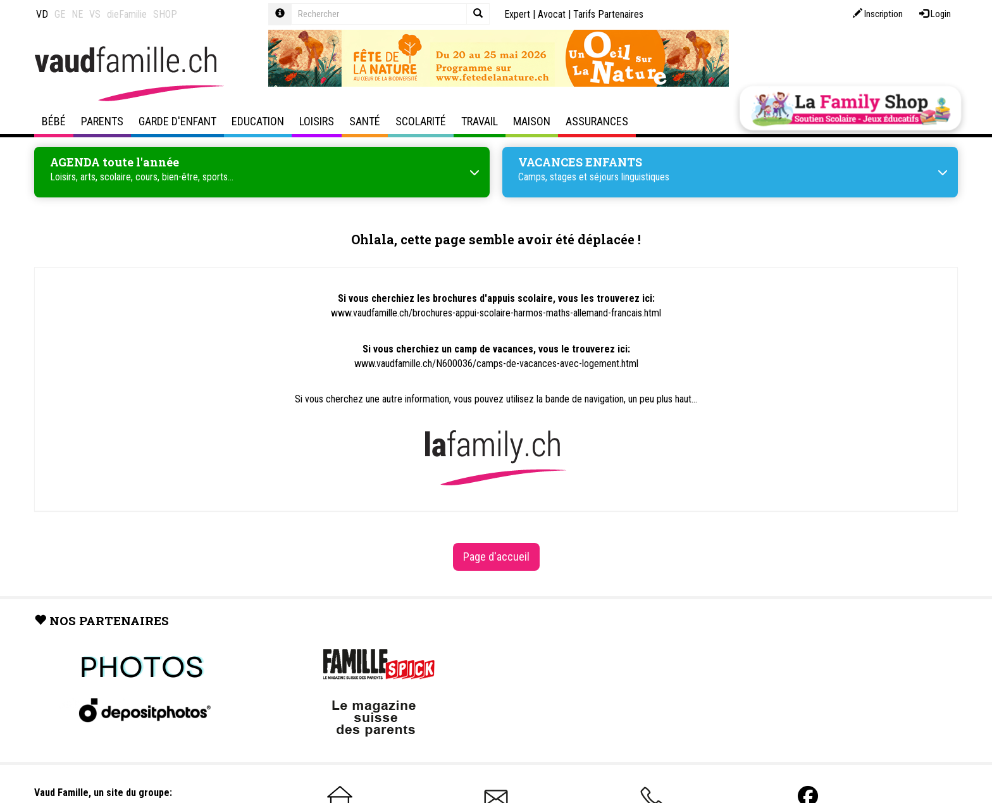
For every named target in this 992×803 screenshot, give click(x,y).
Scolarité (420, 121)
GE (59, 14)
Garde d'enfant (177, 121)
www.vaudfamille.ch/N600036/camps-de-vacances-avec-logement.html (496, 364)
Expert (517, 14)
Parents (102, 121)
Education (258, 121)
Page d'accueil (496, 556)
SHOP (165, 14)
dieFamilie (127, 14)
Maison (531, 121)
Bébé (54, 121)
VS (95, 14)
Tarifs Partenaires (608, 14)
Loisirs (316, 121)
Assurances (597, 121)
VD (42, 14)
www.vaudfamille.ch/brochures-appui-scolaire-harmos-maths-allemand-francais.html (496, 313)
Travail (479, 121)
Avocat (552, 14)
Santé (364, 121)
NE (77, 14)
